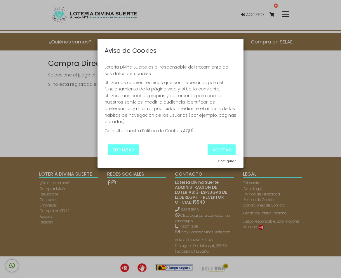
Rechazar (123, 150)
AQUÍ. (188, 131)
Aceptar (221, 150)
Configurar (227, 161)
